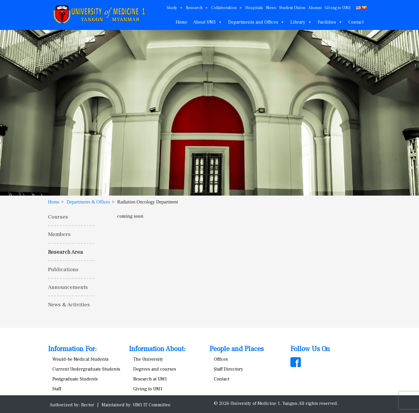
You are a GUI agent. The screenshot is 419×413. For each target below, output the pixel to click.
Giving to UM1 (338, 7)
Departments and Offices (256, 22)
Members (59, 234)
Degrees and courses (154, 369)
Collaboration (226, 8)
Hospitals (254, 7)
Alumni (315, 7)
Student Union (292, 7)
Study (175, 8)
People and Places (237, 348)
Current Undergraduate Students (86, 369)
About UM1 (207, 22)
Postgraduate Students (75, 379)
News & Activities (69, 304)
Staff (56, 389)
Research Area (65, 251)
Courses (58, 216)
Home (181, 22)
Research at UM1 (150, 379)
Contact (356, 22)
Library (301, 22)
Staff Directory (228, 369)
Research (197, 8)
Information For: (72, 348)
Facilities (330, 22)
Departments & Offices (88, 201)
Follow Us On (310, 348)
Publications (63, 269)
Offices (221, 359)
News (271, 7)
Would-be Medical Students (80, 359)
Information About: (157, 348)
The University (148, 359)
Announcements (68, 287)
